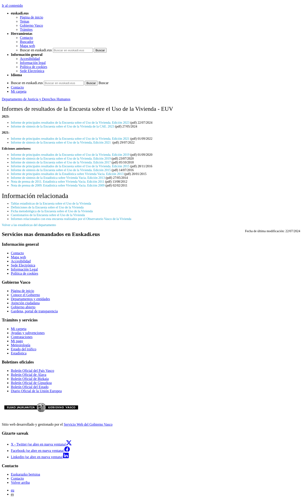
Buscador (26, 42)
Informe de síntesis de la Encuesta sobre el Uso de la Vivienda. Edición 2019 (61, 158)
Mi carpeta (18, 91)
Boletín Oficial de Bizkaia (30, 379)
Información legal (33, 63)
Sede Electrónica (32, 71)
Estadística (18, 353)
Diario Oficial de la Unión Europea (36, 391)
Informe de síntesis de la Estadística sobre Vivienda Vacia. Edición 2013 (58, 177)
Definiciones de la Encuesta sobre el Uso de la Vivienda (47, 207)
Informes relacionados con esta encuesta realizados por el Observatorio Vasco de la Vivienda (71, 219)
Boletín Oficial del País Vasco (32, 371)
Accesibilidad (30, 59)
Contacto (26, 38)
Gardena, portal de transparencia (34, 311)
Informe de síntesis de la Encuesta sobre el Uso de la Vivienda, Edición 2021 (61, 142)
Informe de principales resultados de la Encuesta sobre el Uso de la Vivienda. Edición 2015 (70, 166)
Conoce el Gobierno (25, 295)
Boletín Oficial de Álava (28, 375)
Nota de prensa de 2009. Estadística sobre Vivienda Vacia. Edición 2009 (58, 185)
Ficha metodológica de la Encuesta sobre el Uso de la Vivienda (52, 211)
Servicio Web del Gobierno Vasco (88, 424)
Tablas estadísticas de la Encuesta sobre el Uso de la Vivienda (51, 203)
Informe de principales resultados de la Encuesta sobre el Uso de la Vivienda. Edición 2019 (70, 154)
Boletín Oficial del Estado (30, 387)
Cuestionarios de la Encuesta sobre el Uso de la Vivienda (48, 215)
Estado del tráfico (23, 349)
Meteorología (20, 345)
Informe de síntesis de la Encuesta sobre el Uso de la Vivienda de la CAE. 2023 (63, 126)
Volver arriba (20, 482)
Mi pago (17, 341)
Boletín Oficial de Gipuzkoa (31, 383)
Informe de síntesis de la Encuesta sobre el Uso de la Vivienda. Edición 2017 (61, 162)
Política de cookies (33, 67)
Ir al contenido (12, 5)
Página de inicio (31, 17)
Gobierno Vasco (31, 25)
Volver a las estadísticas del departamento (29, 225)
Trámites (26, 29)
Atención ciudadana (25, 303)
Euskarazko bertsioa (25, 474)
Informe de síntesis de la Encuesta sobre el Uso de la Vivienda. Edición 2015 (61, 170)
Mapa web (27, 46)
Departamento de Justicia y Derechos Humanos (36, 99)
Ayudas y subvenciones (28, 333)
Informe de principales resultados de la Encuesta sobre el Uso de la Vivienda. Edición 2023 (70, 122)
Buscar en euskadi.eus (36, 50)
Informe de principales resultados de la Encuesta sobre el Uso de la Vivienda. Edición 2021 (70, 138)
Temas (24, 21)
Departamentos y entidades (30, 299)
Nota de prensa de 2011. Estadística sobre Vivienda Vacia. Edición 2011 (57, 181)
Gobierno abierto (23, 307)
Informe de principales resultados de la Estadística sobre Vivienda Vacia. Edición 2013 (67, 174)
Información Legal (24, 269)
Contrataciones (22, 337)
